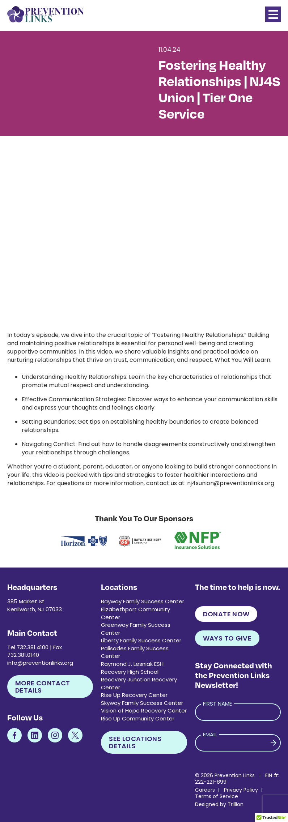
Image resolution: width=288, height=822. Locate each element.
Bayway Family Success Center (142, 601)
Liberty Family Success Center (141, 640)
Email (210, 734)
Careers (205, 789)
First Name (217, 703)
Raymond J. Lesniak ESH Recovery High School (132, 668)
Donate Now (226, 613)
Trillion (235, 804)
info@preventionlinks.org (40, 663)
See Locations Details (135, 742)
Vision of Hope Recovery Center (144, 710)
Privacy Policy (241, 789)
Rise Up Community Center (137, 718)
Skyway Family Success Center (142, 703)
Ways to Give (227, 638)
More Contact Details (42, 686)
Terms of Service (216, 796)
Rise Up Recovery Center (134, 695)
